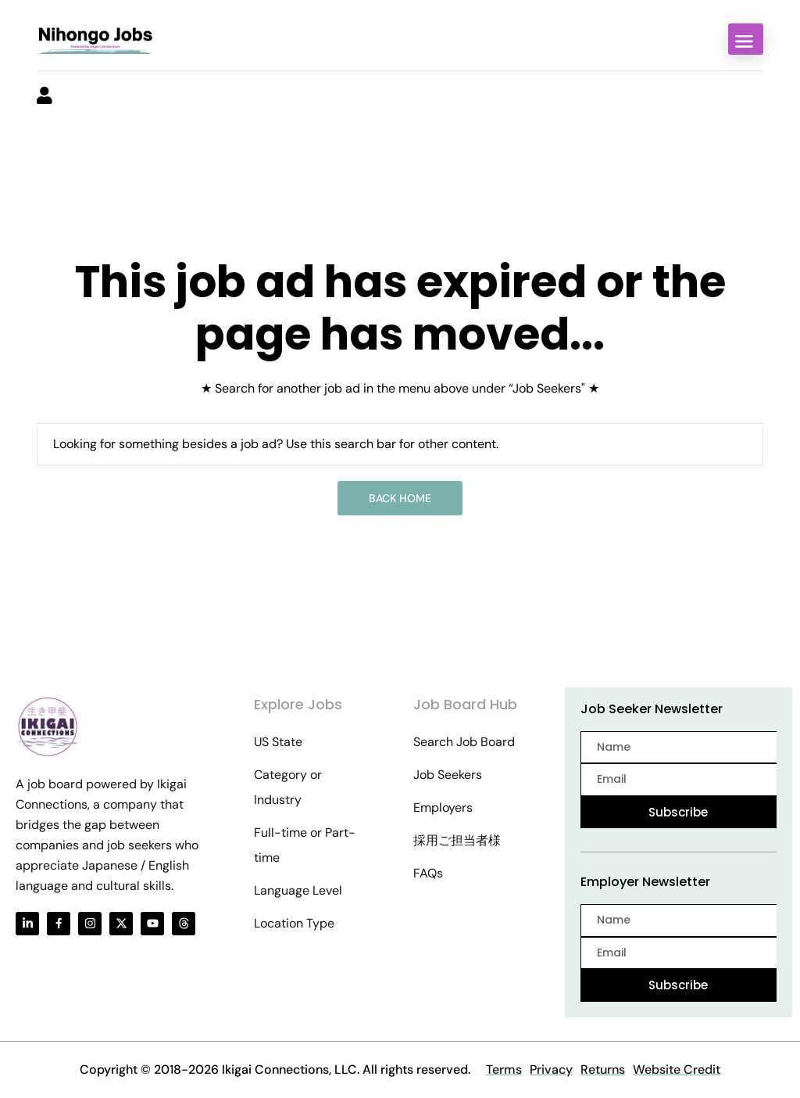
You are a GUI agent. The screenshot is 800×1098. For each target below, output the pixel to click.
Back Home (400, 498)
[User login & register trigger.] (44, 97)
